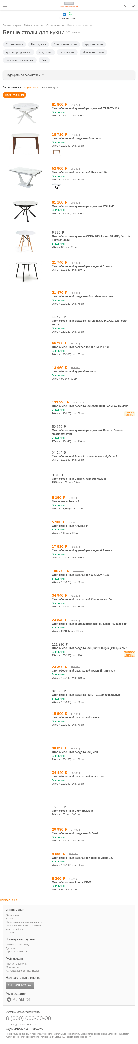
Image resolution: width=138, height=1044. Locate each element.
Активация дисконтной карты (22, 970)
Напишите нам (19, 985)
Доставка (11, 948)
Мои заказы (12, 967)
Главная (7, 25)
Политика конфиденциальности (24, 922)
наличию (47, 87)
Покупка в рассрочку (17, 944)
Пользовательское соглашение (23, 925)
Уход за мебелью (15, 929)
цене (55, 87)
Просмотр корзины (16, 963)
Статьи (10, 932)
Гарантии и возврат (17, 951)
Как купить (12, 918)
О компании (12, 915)
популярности (32, 87)
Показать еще (8, 899)
